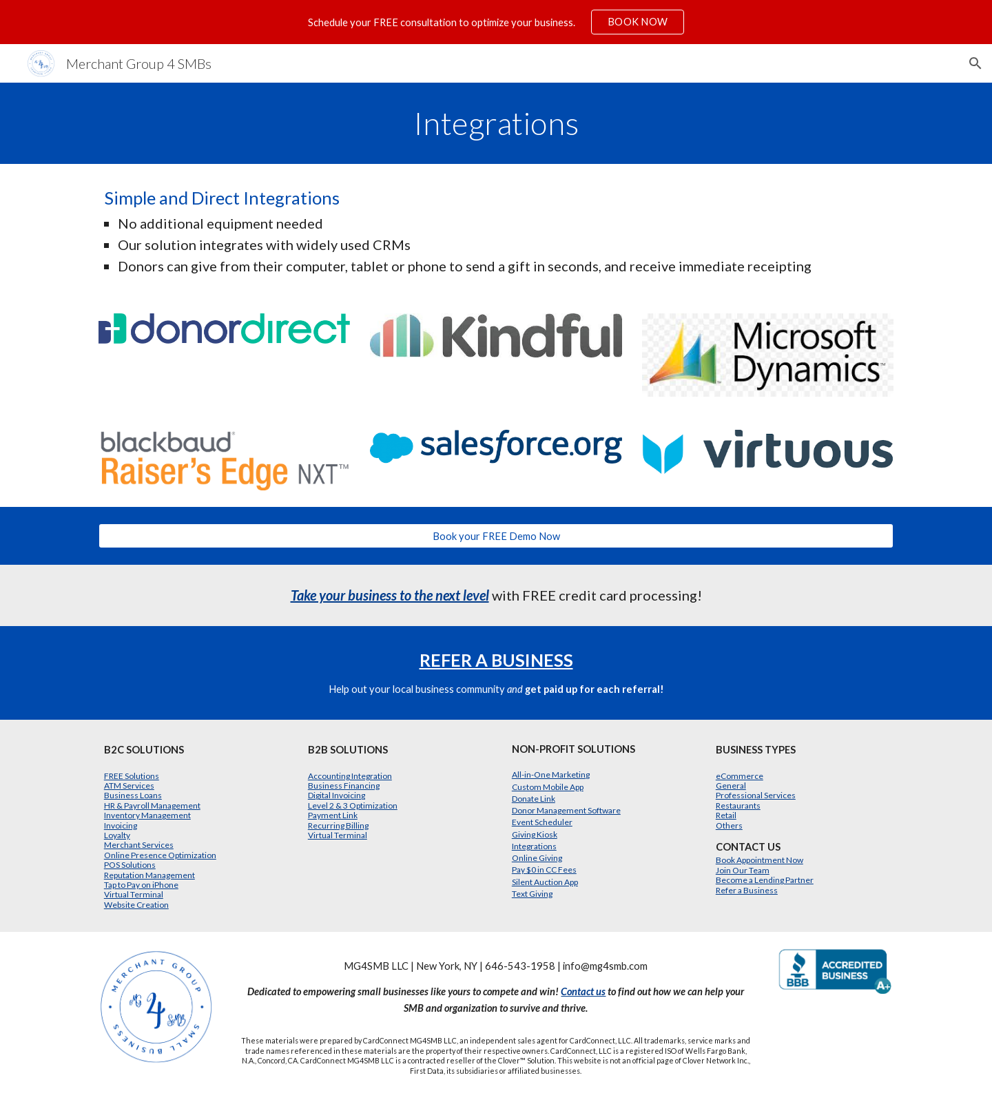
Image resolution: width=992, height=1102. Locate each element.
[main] (496, 123)
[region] (496, 22)
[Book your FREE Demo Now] (496, 536)
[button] (975, 63)
